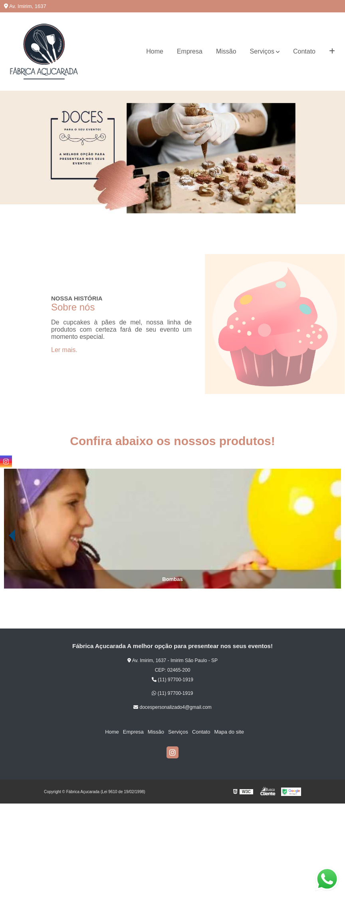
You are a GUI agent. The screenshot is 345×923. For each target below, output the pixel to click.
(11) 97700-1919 (172, 679)
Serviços (262, 51)
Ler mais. (64, 349)
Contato (304, 51)
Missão (226, 51)
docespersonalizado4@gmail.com (172, 707)
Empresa (189, 51)
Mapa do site (229, 732)
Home (154, 51)
